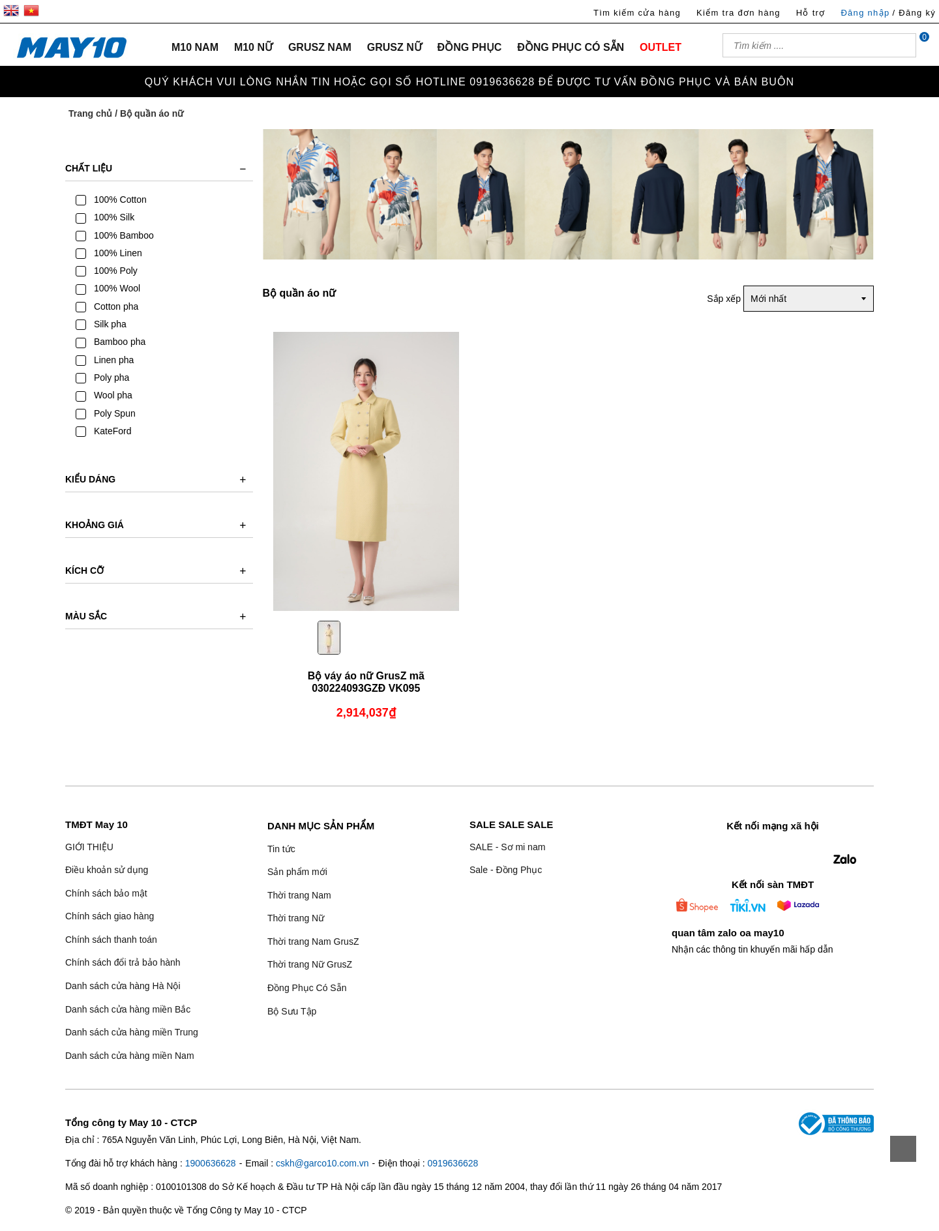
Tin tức (281, 849)
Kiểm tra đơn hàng (738, 13)
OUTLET (660, 47)
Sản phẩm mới (297, 872)
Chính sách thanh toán (111, 939)
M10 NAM (194, 47)
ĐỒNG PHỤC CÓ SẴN (570, 47)
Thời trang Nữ (295, 918)
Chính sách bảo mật (106, 893)
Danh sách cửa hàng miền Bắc (127, 1009)
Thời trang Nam (299, 895)
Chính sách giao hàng (109, 916)
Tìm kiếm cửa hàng (637, 13)
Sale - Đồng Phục (506, 870)
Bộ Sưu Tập (291, 1011)
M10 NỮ (253, 47)
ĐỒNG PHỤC (470, 47)
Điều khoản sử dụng (106, 870)
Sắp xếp (724, 298)
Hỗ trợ (811, 13)
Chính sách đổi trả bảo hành (123, 962)
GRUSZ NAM (319, 47)
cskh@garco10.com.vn (322, 1163)
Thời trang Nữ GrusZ (309, 964)
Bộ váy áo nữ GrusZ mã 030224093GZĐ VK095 (366, 682)
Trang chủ (90, 113)
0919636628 (452, 1163)
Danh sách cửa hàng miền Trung (131, 1032)
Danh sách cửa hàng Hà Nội (123, 986)
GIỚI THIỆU (89, 847)
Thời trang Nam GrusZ (313, 941)
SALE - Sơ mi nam (507, 847)
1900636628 (210, 1163)
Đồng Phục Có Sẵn (307, 988)
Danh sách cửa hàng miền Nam (129, 1055)
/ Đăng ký (914, 13)
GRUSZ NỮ (394, 47)
